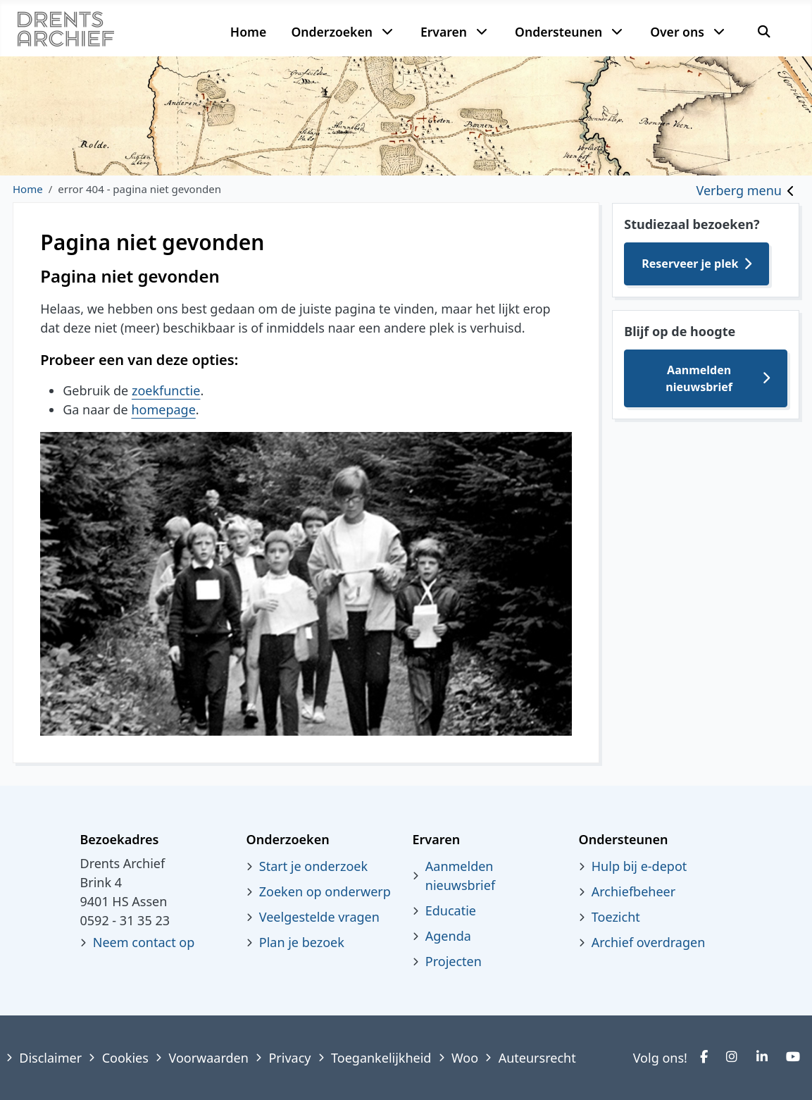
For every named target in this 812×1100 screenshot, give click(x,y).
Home (248, 31)
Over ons (677, 31)
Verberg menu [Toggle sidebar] (739, 190)
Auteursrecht (537, 1057)
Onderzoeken (332, 31)
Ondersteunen (558, 31)
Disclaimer (50, 1057)
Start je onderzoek (313, 866)
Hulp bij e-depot (639, 866)
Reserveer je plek (690, 263)
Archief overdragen (649, 942)
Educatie (450, 910)
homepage (163, 409)
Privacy (289, 1057)
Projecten (453, 961)
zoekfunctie (166, 390)
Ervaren (443, 31)
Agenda (448, 935)
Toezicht (616, 916)
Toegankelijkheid (381, 1057)
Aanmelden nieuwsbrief (699, 378)
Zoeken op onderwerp (325, 891)
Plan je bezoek (301, 942)
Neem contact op (144, 942)
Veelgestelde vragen (319, 916)
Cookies (125, 1057)
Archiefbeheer (633, 891)
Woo (464, 1057)
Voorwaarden (208, 1057)
